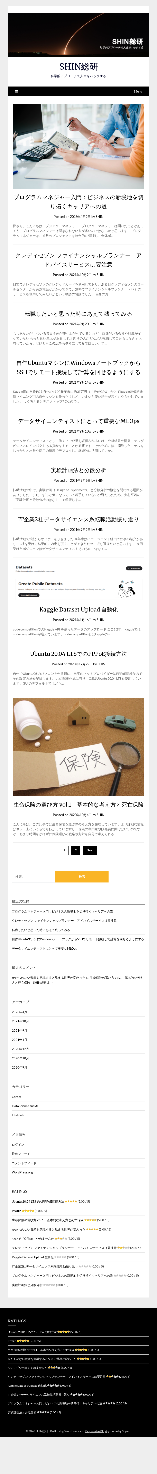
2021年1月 (19, 1076)
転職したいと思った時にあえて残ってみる (78, 313)
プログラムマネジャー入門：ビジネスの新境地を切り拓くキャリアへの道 (62, 948)
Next (90, 887)
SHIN (100, 216)
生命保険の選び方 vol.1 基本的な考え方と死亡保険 (48, 1257)
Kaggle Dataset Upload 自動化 (78, 637)
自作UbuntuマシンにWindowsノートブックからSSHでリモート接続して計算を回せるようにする (79, 372)
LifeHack (18, 1152)
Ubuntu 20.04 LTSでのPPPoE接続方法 (78, 681)
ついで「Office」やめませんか (33, 1275)
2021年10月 (20, 1058)
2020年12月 (20, 1085)
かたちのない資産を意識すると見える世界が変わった (48, 1014)
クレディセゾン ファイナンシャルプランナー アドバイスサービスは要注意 (64, 957)
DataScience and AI (25, 1142)
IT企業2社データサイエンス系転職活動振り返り (45, 1303)
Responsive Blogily (97, 1468)
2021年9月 (19, 1067)
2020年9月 (19, 1104)
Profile (16, 1247)
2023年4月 (19, 1048)
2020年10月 (20, 1095)
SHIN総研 (78, 66)
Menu (138, 91)
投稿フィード (21, 1190)
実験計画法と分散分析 (78, 488)
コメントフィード (24, 1200)
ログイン (18, 1181)
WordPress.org (22, 1209)
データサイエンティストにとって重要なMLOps (44, 985)
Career (16, 1133)
